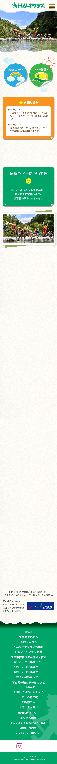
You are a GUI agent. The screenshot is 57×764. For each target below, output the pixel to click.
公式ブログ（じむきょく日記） (28, 723)
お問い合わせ (28, 728)
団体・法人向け (28, 707)
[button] (23, 47)
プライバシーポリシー (28, 733)
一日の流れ (28, 687)
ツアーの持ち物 (28, 697)
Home (28, 632)
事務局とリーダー (28, 713)
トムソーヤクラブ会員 (28, 652)
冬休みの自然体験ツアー (28, 667)
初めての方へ (28, 642)
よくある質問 (28, 718)
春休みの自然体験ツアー (28, 672)
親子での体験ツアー (28, 677)
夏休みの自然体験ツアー (29, 662)
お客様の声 (28, 702)
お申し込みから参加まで (28, 692)
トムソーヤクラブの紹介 (28, 646)
